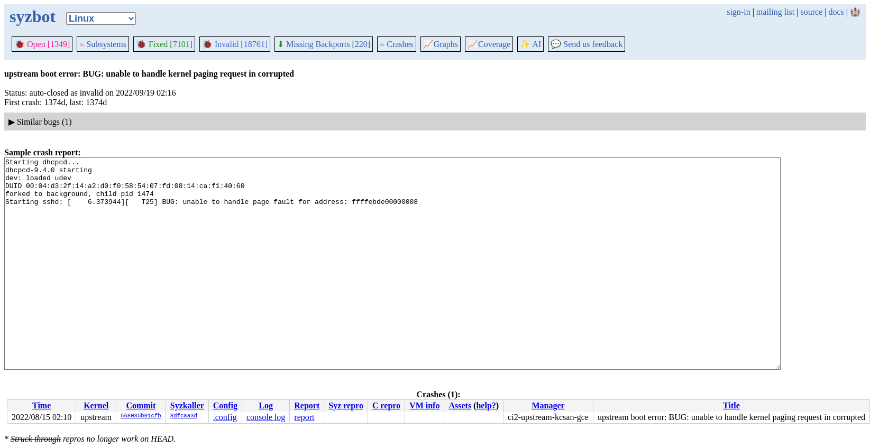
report (304, 417)
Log (266, 405)
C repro (386, 405)
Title (731, 405)
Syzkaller (187, 405)
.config (225, 417)
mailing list (775, 11)
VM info (424, 405)
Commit (140, 405)
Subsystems (102, 44)
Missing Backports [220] (323, 44)
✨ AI (530, 44)
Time (41, 405)
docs (836, 11)
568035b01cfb (141, 416)
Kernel (96, 405)
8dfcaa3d (183, 416)
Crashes (397, 44)
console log (265, 417)
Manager (548, 405)
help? (486, 405)
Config (225, 405)
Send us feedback (586, 44)
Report (306, 405)
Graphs (440, 44)
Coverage (489, 44)
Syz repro (345, 405)
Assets (459, 405)
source (812, 11)
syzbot (33, 16)
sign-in (738, 11)
